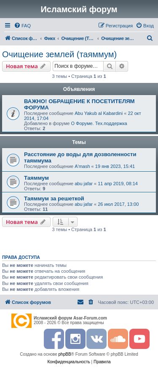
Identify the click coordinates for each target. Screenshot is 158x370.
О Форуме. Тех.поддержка (99, 123)
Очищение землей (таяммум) (59, 54)
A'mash (82, 166)
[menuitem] (22, 26)
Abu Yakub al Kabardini (99, 113)
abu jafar (84, 183)
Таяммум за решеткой (54, 198)
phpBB (65, 354)
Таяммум (36, 178)
